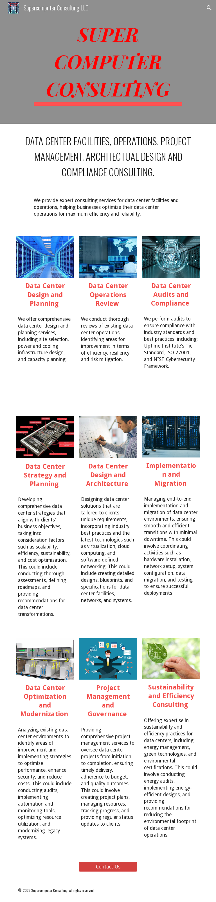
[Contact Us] (108, 867)
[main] (108, 62)
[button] (209, 8)
